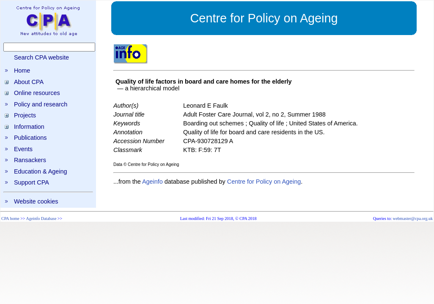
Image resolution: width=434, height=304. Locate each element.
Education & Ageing (40, 171)
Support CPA (31, 182)
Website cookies (36, 201)
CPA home (10, 218)
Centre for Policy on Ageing (264, 181)
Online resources (37, 93)
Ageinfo (152, 181)
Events (23, 149)
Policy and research (40, 104)
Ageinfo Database (41, 218)
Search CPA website (41, 57)
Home (22, 70)
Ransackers (30, 160)
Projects (25, 115)
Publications (30, 137)
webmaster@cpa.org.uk (413, 218)
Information (29, 126)
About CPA (29, 82)
